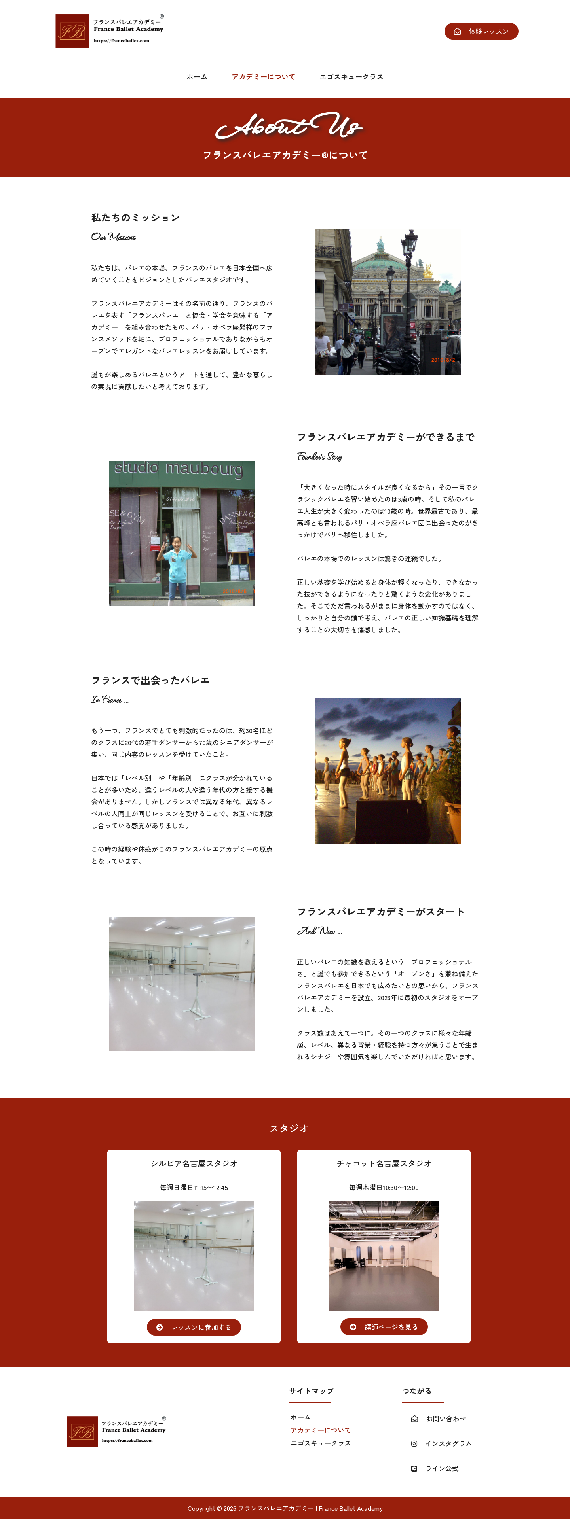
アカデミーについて (264, 76)
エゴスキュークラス (351, 76)
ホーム (197, 76)
